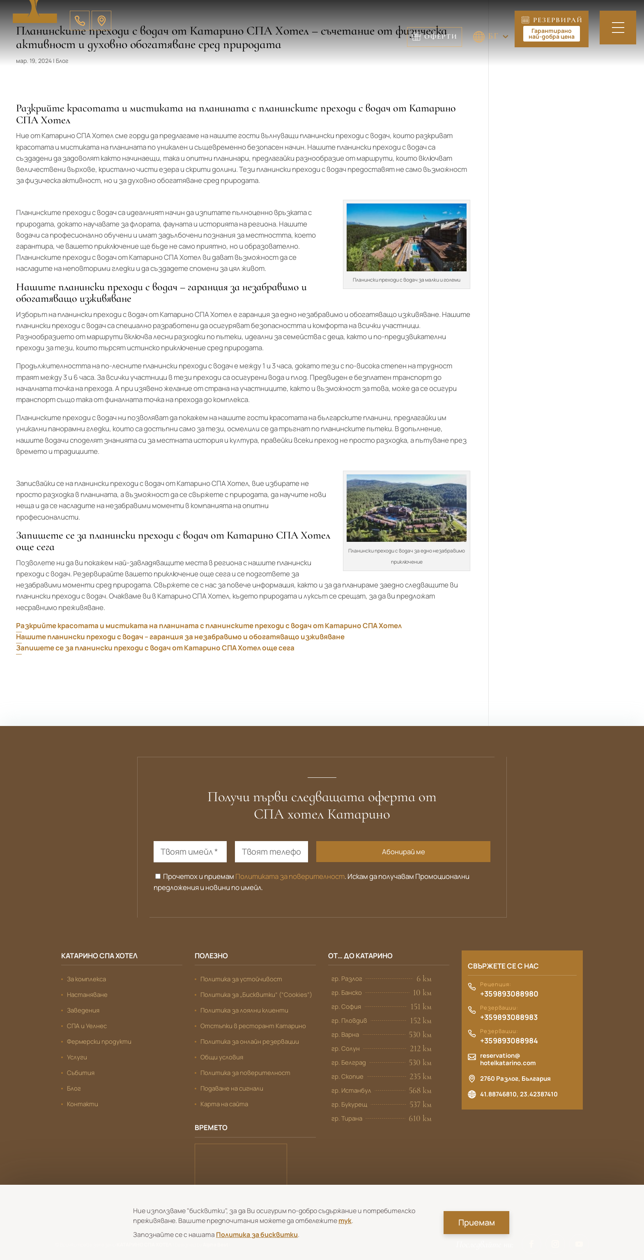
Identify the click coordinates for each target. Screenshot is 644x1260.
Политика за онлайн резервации (249, 1041)
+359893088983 (509, 1017)
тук (345, 1220)
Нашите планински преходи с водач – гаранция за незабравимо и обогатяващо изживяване (180, 636)
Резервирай (553, 29)
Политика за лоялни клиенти (244, 1010)
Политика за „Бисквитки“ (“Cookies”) (256, 994)
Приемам (476, 1222)
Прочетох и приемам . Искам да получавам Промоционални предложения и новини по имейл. (311, 882)
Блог (74, 1088)
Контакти (82, 1104)
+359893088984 (509, 1040)
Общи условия (221, 1057)
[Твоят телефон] (271, 851)
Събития (80, 1072)
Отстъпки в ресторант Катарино (253, 1026)
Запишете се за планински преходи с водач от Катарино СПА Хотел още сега (155, 647)
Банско (241, 1165)
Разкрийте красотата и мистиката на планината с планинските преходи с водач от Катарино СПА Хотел (209, 625)
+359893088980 (509, 994)
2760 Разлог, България (515, 1078)
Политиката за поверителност (290, 876)
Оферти (489, 36)
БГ (434, 36)
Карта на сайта (224, 1104)
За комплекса (86, 979)
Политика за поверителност (245, 1072)
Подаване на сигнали (231, 1088)
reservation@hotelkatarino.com (508, 1059)
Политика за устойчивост (241, 979)
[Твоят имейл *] (190, 851)
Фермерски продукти (99, 1041)
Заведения (83, 1010)
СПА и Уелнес (87, 1026)
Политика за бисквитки (257, 1234)
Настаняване (87, 994)
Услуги (77, 1057)
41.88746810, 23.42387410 (519, 1094)
